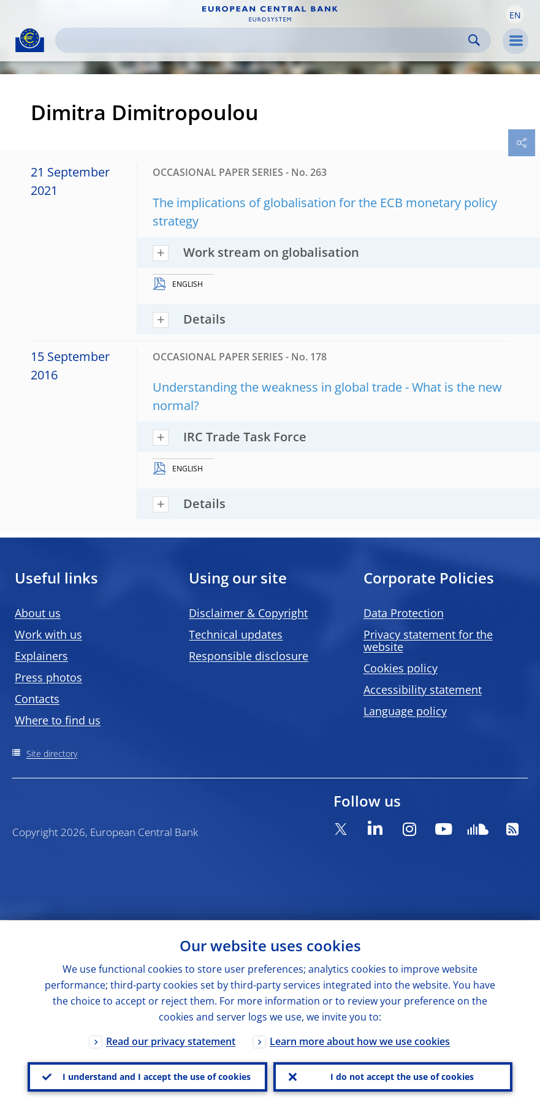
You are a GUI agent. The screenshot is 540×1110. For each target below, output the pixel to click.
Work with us (48, 634)
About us (38, 613)
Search (474, 40)
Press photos (48, 677)
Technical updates (236, 634)
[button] (515, 14)
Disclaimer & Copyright (248, 613)
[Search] (263, 40)
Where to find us (58, 720)
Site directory (51, 753)
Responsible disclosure (248, 655)
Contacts (37, 698)
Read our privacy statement (170, 1040)
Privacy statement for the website (428, 640)
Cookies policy (400, 668)
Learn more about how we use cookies (360, 1040)
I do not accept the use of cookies (402, 1076)
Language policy (405, 711)
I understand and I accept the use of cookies (157, 1076)
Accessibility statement (422, 689)
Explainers (41, 655)
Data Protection (403, 613)
